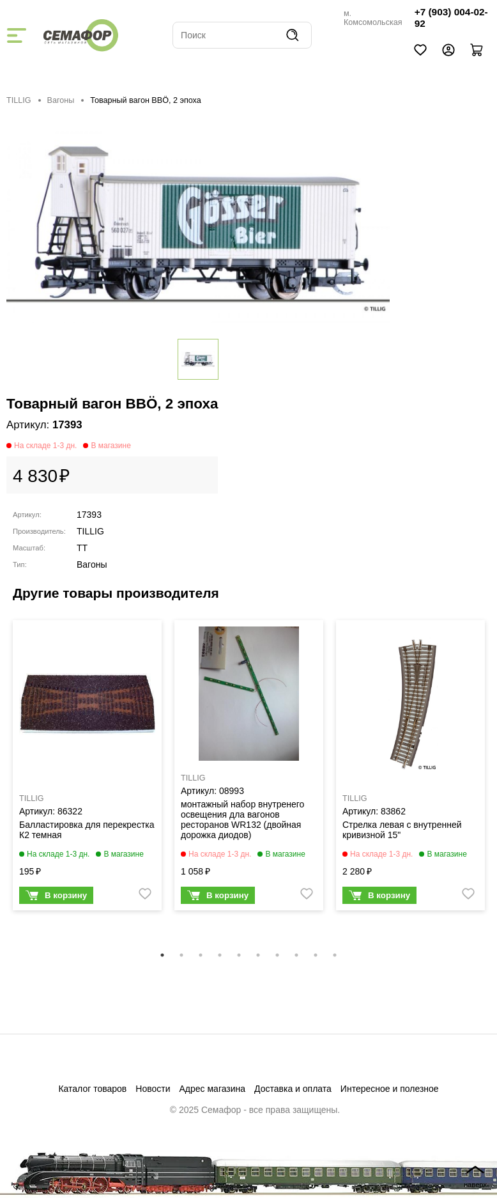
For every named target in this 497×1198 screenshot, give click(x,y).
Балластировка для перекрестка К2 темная (87, 830)
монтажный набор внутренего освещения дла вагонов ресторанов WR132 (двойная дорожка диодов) (242, 819)
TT (82, 548)
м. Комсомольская (373, 18)
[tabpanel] (87, 768)
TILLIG (18, 100)
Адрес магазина (213, 1089)
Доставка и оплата (293, 1089)
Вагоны (61, 100)
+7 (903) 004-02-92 (451, 17)
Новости (152, 1089)
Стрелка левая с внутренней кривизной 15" (402, 830)
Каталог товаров (92, 1089)
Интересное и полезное (389, 1089)
